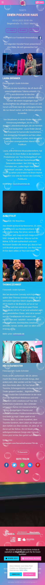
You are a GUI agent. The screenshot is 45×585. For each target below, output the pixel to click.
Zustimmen (29, 574)
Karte (23, 30)
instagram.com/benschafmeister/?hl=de (20, 443)
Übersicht (22, 452)
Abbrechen (16, 574)
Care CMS (21, 582)
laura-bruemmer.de (21, 184)
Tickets (22, 10)
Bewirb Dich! (11, 558)
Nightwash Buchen (31, 558)
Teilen (34, 30)
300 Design (28, 578)
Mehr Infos (23, 570)
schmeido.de (18, 334)
